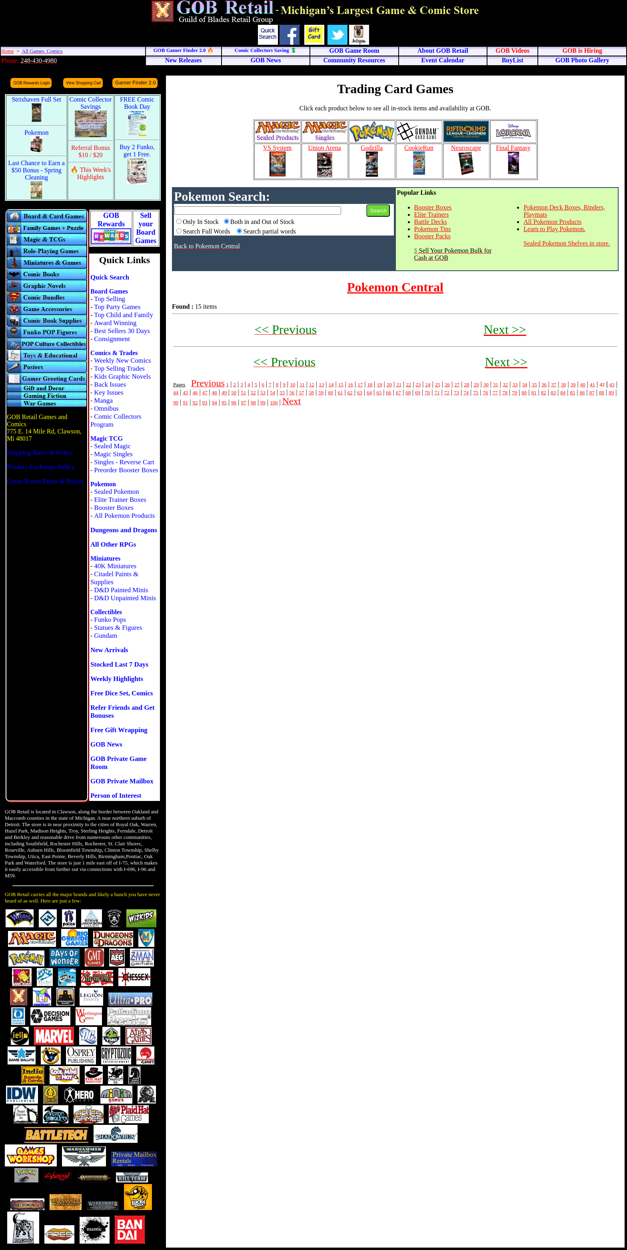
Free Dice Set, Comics (121, 693)
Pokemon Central (395, 287)
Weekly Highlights (116, 679)
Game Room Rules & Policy (45, 481)
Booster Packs (432, 236)
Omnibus (106, 408)
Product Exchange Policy (41, 467)
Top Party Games (117, 307)
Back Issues (110, 384)
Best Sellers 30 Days (122, 331)
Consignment (112, 339)
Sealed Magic (112, 446)
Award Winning (115, 323)
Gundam (105, 635)
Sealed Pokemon (116, 491)
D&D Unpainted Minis (125, 598)
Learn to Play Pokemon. (554, 229)
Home (7, 51)
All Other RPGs (113, 544)
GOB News (106, 744)
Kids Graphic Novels (122, 376)
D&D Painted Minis (121, 590)
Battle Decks (430, 221)
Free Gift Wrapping (119, 730)
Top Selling (109, 299)
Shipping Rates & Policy (40, 452)
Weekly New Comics (122, 360)
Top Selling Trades (119, 368)
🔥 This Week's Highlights (90, 173)
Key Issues (108, 392)
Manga (103, 400)
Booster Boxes (113, 507)
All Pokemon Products (124, 515)
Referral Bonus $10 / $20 (90, 151)
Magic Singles (113, 454)
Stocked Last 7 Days (119, 664)
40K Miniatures (115, 566)
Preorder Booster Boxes (126, 470)
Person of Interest (115, 795)
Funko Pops (110, 619)
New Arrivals (109, 650)
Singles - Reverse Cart (124, 462)
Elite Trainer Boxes (120, 499)
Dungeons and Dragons (123, 530)
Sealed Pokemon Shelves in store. (566, 243)
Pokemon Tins (432, 229)
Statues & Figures (118, 627)
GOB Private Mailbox (122, 781)
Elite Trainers (431, 214)
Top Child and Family (123, 315)
